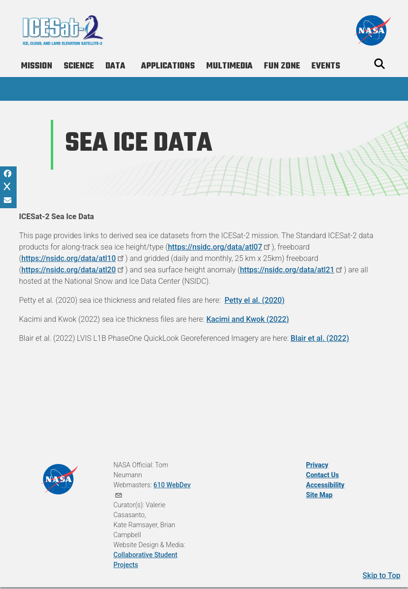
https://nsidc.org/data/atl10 (73, 258)
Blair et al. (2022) (320, 338)
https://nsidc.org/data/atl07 (220, 246)
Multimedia (229, 66)
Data (115, 66)
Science (79, 66)
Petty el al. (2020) (255, 300)
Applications (168, 66)
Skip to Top (381, 575)
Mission (36, 66)
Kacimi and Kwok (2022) (247, 319)
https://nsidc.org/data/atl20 (73, 269)
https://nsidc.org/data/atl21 (292, 269)
